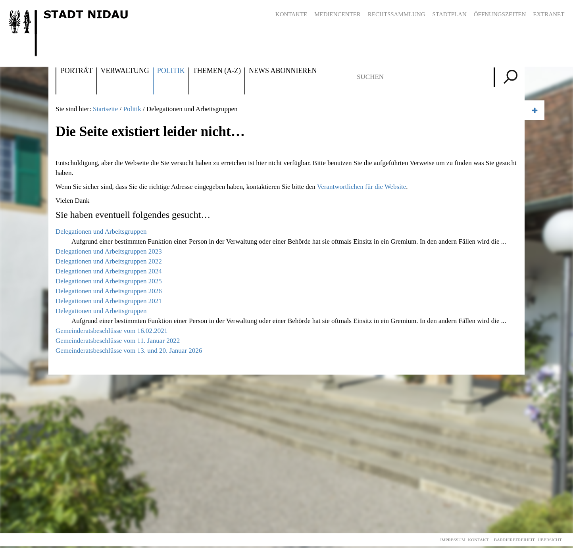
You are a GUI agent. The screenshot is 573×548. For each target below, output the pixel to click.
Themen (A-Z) (217, 71)
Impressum (452, 539)
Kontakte (291, 14)
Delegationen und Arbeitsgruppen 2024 (109, 271)
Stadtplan (450, 14)
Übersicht (550, 539)
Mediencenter (337, 14)
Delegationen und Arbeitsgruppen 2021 (109, 301)
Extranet (548, 14)
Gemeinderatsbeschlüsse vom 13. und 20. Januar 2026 (129, 350)
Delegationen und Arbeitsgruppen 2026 (109, 291)
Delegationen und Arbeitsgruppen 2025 (109, 281)
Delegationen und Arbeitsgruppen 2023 (109, 251)
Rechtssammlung (396, 14)
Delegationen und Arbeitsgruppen (101, 231)
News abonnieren (283, 71)
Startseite (105, 109)
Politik (171, 71)
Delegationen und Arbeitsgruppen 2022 (109, 261)
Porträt (77, 71)
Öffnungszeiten (500, 14)
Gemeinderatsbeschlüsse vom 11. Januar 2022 (118, 340)
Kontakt (478, 539)
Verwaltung (125, 71)
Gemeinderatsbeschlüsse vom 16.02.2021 (111, 331)
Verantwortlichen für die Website (361, 186)
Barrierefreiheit (514, 539)
